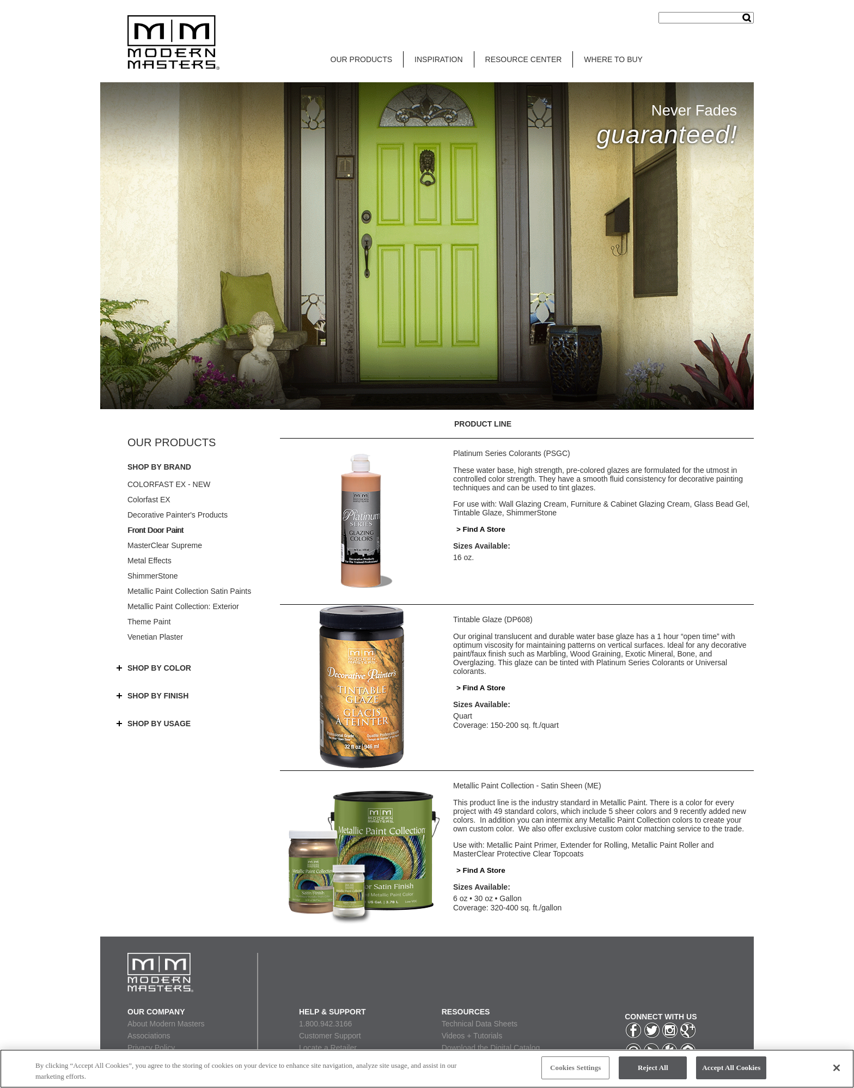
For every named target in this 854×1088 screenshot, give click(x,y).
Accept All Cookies (731, 1067)
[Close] (837, 1068)
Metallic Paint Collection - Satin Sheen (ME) (527, 785)
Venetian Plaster (155, 637)
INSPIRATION (438, 59)
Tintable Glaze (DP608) (493, 619)
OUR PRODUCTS (362, 59)
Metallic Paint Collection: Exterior (183, 606)
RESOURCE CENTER (523, 59)
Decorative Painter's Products (177, 514)
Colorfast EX (148, 499)
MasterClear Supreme (164, 545)
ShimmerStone (152, 576)
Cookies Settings (575, 1067)
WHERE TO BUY (613, 59)
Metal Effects (149, 560)
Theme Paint (148, 621)
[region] (427, 1068)
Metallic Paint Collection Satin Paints (189, 591)
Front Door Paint (155, 530)
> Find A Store (480, 529)
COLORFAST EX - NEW (168, 484)
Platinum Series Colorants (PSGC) (511, 453)
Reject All (653, 1067)
